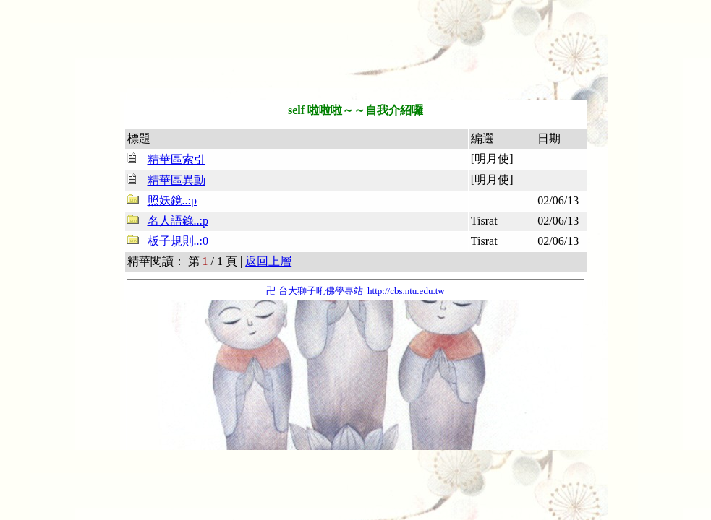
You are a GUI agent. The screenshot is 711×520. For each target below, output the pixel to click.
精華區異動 (176, 180)
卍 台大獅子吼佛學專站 (314, 290)
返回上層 (268, 261)
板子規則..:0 (178, 241)
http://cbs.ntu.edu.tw (406, 290)
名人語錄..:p (178, 220)
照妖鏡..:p (172, 200)
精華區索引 (176, 159)
